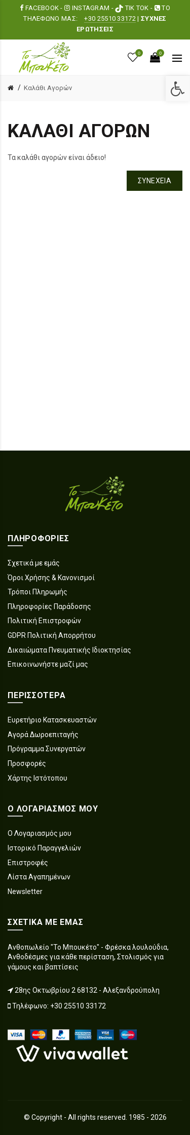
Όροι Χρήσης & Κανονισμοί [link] (51, 578)
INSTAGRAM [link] (87, 8)
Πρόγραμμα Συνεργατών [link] (47, 749)
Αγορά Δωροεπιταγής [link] (43, 735)
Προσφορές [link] (27, 763)
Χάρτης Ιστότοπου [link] (37, 778)
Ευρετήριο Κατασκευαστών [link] (52, 720)
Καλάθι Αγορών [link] (48, 88)
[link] (178, 88)
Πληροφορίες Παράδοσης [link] (49, 606)
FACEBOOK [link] (40, 8)
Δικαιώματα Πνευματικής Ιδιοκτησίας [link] (69, 650)
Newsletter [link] (25, 891)
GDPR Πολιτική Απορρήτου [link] (52, 635)
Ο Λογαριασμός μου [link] (39, 833)
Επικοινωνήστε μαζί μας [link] (48, 664)
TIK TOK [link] (132, 8)
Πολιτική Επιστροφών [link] (44, 621)
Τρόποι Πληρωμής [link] (37, 592)
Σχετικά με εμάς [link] (34, 563)
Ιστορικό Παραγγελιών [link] (44, 848)
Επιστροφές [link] (28, 863)
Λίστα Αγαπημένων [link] (39, 877)
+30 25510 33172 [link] (110, 18)
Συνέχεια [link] (154, 181)
